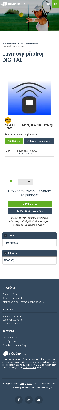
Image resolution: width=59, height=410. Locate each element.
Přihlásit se (14, 141)
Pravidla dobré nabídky (14, 345)
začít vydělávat (29, 367)
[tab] (11, 181)
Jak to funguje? (10, 337)
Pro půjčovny (9, 341)
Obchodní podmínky (12, 298)
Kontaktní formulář (12, 316)
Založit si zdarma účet (39, 141)
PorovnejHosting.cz (45, 387)
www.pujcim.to (26, 383)
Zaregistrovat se (11, 323)
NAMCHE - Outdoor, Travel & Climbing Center (29, 126)
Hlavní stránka (9, 44)
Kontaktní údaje (10, 294)
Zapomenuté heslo (12, 319)
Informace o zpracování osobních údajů (23, 301)
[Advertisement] (27, 75)
